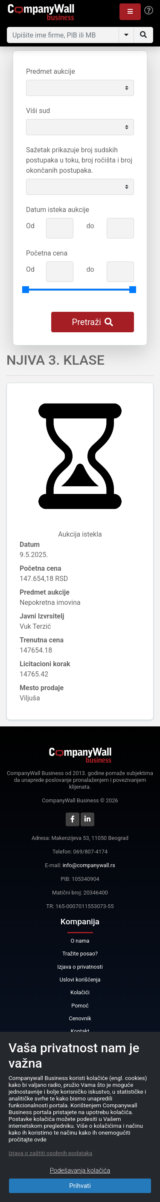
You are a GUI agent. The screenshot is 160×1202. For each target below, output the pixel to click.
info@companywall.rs (89, 865)
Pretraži (92, 322)
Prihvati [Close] (79, 1186)
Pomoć (80, 1005)
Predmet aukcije (50, 71)
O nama (79, 941)
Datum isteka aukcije (57, 210)
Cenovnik (80, 1018)
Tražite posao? (80, 953)
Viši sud (38, 111)
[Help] (148, 10)
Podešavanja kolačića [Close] (80, 1170)
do (90, 226)
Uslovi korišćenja (79, 979)
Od (30, 226)
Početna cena (46, 253)
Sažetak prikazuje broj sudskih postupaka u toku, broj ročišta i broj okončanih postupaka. (79, 160)
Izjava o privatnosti (80, 967)
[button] (130, 11)
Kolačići (80, 992)
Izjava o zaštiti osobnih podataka (50, 1153)
